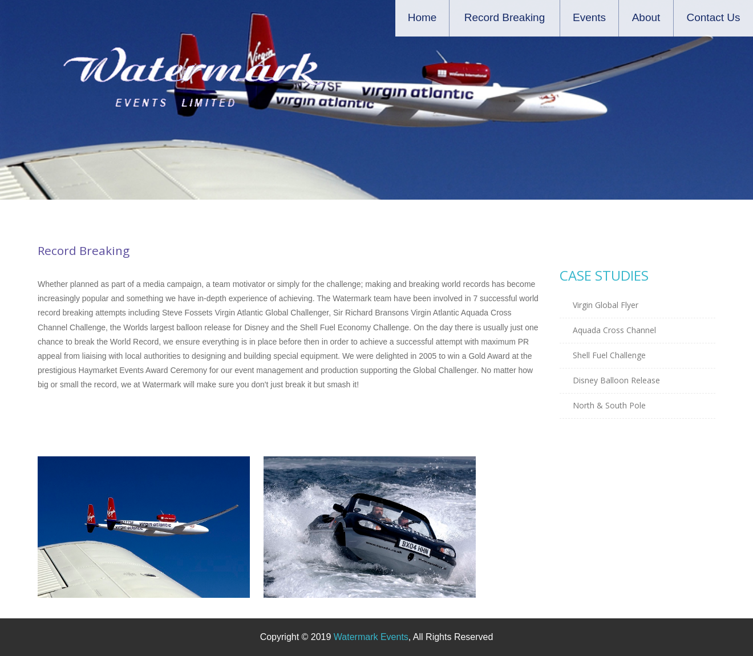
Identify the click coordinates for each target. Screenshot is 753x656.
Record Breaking (504, 17)
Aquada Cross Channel (614, 330)
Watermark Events (371, 637)
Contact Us (713, 17)
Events (589, 17)
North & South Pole (609, 405)
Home (422, 17)
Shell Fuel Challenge (609, 355)
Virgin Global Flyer (605, 304)
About (646, 17)
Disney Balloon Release (616, 380)
